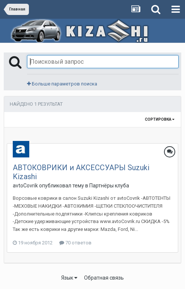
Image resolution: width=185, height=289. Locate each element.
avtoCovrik (25, 186)
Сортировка (159, 119)
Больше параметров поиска (62, 84)
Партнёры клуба (109, 186)
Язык (69, 278)
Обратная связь (104, 278)
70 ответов (75, 243)
